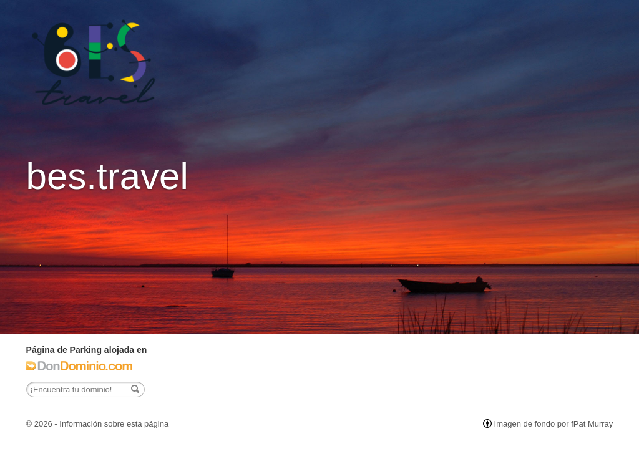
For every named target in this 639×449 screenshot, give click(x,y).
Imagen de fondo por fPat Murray (553, 423)
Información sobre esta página (113, 423)
